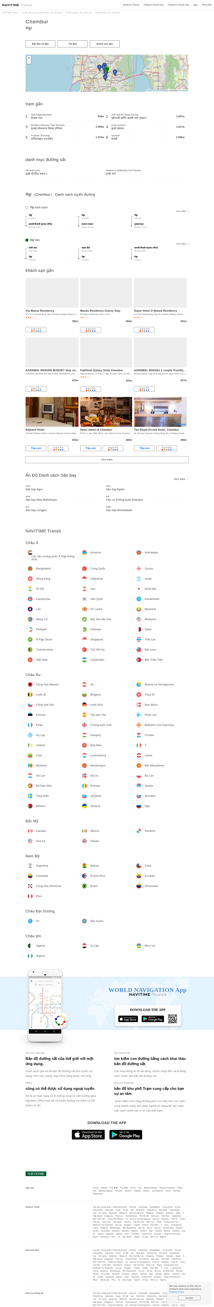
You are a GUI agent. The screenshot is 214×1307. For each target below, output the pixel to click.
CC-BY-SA (183, 90)
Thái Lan (119, 1216)
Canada (158, 1231)
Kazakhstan (175, 1210)
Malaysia (150, 1213)
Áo (127, 1219)
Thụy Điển (105, 1231)
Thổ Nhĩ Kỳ (144, 1216)
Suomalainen (157, 1191)
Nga (151, 1231)
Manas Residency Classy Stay (100, 310)
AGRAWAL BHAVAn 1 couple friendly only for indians (169, 370)
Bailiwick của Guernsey (103, 1225)
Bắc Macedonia (129, 1228)
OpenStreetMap (162, 90)
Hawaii (100, 1234)
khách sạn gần (104, 44)
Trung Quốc (167, 1207)
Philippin (160, 1213)
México (167, 1231)
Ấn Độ (125, 1210)
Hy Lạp (118, 1225)
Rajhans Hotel (35, 429)
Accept (189, 1298)
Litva (166, 1225)
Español (137, 1191)
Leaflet (150, 90)
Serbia (96, 1231)
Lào (94, 1213)
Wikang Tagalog (105, 1191)
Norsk (168, 1191)
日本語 (96, 1188)
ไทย (140, 1188)
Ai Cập (145, 1237)
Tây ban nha (138, 1222)
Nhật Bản (140, 1210)
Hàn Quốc (163, 1210)
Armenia (132, 1207)
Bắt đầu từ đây (40, 44)
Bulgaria (165, 1219)
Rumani (179, 1228)
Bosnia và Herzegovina (140, 1219)
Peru (114, 1237)
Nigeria (163, 1237)
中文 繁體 (114, 1188)
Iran (132, 1210)
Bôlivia (119, 1234)
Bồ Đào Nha (168, 1228)
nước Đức (106, 1222)
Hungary (127, 1225)
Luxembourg (176, 1225)
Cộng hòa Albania (115, 1219)
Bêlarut (135, 1231)
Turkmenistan (131, 1216)
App (195, 5)
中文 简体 (124, 1188)
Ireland (145, 1225)
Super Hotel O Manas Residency (155, 310)
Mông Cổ (123, 1213)
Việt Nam (165, 1216)
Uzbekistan (176, 1216)
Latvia (95, 1228)
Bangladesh (155, 1207)
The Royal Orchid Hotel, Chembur (156, 429)
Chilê (126, 1234)
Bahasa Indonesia (167, 1188)
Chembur (37, 21)
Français (118, 1191)
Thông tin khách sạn (153, 5)
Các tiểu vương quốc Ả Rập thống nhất (110, 1207)
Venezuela (104, 1237)
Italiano (146, 1191)
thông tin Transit (131, 5)
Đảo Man (154, 1225)
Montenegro (115, 1228)
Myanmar (113, 1213)
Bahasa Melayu (150, 1188)
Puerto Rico (147, 1234)
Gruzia (178, 1207)
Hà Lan (141, 1228)
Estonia (127, 1222)
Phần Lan (150, 1222)
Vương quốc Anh (171, 1222)
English (104, 1188)
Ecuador (157, 1234)
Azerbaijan (143, 1207)
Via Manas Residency (40, 310)
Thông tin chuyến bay (178, 5)
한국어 (133, 1188)
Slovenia (115, 1231)
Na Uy (149, 1228)
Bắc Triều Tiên (99, 1219)
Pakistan (169, 1213)
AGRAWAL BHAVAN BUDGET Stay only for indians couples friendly (71, 370)
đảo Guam (127, 1237)
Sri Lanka (103, 1213)
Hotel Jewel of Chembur (96, 429)
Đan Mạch (117, 1222)
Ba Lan (158, 1228)
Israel (118, 1210)
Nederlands (98, 1194)
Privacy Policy (176, 1292)
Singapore (108, 1216)
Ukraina (143, 1231)
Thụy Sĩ (174, 1219)
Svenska (176, 1191)
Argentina (110, 1234)
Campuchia (151, 1210)
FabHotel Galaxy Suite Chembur (101, 370)
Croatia (137, 1225)
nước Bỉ (155, 1219)
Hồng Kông (98, 1210)
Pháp (159, 1222)
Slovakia (125, 1231)
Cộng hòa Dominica (172, 1234)
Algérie (137, 1237)
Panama (176, 1231)
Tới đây (72, 44)
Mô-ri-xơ (154, 1237)
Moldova (104, 1228)
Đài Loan (155, 1216)
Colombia (135, 1234)
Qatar (178, 1213)
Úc (119, 1237)
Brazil (95, 1237)
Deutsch (128, 1191)
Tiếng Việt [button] (207, 5)
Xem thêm (182, 211)
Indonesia (109, 1210)
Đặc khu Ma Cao (137, 1213)
